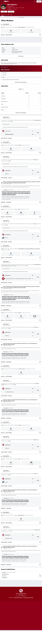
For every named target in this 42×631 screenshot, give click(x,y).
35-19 (15, 384)
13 (32, 278)
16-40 (11, 121)
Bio (5, 14)
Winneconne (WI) (10, 6)
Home (3, 14)
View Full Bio (21, 56)
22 (32, 234)
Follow (11, 11)
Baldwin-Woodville (21, 27)
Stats (8, 14)
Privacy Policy (23, 614)
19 (32, 391)
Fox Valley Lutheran (21, 368)
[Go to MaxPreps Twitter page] (25, 610)
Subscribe (18, 614)
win (16, 145)
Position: (20, 89)
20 (32, 170)
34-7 (11, 531)
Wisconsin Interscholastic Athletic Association (11, 79)
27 (32, 444)
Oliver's (2, 27)
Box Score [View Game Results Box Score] (10, 138)
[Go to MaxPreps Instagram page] (21, 610)
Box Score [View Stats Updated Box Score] (3, 34)
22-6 (7, 224)
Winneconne (6, 131)
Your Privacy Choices (21, 617)
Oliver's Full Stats (9, 34)
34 (32, 535)
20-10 (9, 160)
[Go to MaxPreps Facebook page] (29, 610)
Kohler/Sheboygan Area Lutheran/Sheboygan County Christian (29, 248)
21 (32, 335)
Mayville (19, 145)
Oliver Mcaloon (12, 4)
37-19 (9, 474)
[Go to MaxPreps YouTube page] (17, 610)
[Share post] (40, 35)
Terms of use (17, 616)
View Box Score (4, 577)
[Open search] (34, 1)
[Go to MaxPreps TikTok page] (13, 610)
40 (32, 134)
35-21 (9, 328)
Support (21, 619)
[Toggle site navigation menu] (1, 1)
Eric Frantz (4, 190)
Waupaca (19, 425)
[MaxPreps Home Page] (17, 17)
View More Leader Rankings (21, 82)
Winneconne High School (21, 591)
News (11, 14)
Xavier (19, 209)
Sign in (39, 1)
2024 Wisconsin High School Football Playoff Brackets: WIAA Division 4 (15, 127)
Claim (4, 11)
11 (32, 448)
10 (32, 173)
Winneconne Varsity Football (17, 51)
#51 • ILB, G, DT (12, 9)
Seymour (19, 312)
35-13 (27, 265)
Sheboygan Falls (21, 515)
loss (16, 27)
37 (32, 478)
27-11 (9, 440)
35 (32, 275)
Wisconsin (4, 74)
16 (32, 131)
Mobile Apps (23, 612)
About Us (18, 612)
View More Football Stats (21, 112)
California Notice (24, 616)
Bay (3, 77)
